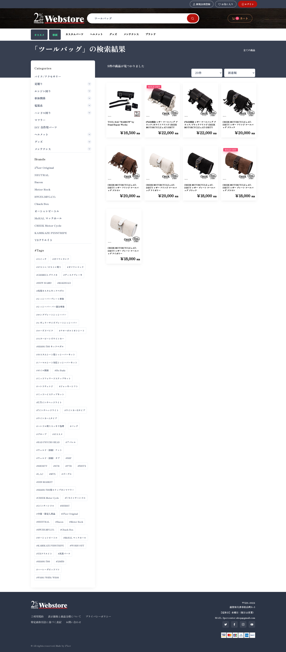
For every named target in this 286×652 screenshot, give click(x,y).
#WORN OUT (77, 545)
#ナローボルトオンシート (71, 330)
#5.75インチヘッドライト (49, 402)
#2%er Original (69, 513)
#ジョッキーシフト (68, 386)
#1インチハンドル (45, 505)
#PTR (68, 465)
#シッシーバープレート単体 (50, 298)
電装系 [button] (62, 105)
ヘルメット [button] (62, 134)
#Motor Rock (76, 521)
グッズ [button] (62, 142)
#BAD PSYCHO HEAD (48, 442)
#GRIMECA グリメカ (46, 274)
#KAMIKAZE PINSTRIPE (50, 545)
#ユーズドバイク (44, 330)
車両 (54, 35)
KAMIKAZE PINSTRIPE (50, 233)
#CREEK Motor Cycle (47, 497)
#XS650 (60, 561)
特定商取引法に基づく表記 (46, 622)
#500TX (82, 465)
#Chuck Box (66, 529)
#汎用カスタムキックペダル (50, 290)
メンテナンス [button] (62, 149)
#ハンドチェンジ (44, 386)
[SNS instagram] (243, 624)
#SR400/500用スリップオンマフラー (55, 489)
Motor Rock (42, 189)
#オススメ (57, 434)
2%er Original (44, 167)
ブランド (150, 34)
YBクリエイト (43, 240)
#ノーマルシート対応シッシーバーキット (56, 362)
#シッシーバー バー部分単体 (50, 306)
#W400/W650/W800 (47, 577)
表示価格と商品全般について (64, 616)
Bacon (38, 182)
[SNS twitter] (225, 624)
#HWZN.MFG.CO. (45, 529)
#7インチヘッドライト (47, 410)
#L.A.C (39, 473)
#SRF (68, 458)
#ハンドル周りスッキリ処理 (50, 426)
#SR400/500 (43, 561)
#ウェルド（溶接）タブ (48, 458)
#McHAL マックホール (74, 537)
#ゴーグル (66, 473)
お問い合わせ (73, 622)
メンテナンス (131, 34)
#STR (56, 465)
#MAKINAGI (64, 282)
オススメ (39, 35)
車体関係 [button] (62, 98)
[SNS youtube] (252, 624)
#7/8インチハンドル (75, 497)
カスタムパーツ (74, 34)
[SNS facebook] (234, 624)
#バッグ (74, 426)
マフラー (39, 120)
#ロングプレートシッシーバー (51, 314)
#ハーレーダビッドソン (48, 569)
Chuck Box (41, 204)
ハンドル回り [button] (62, 113)
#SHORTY (41, 465)
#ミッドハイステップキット (50, 394)
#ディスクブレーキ (72, 274)
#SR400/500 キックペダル (50, 346)
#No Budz (60, 370)
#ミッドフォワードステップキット (53, 378)
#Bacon (59, 521)
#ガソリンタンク (60, 258)
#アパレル (70, 442)
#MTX (52, 473)
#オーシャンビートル (46, 537)
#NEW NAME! (43, 282)
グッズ (113, 34)
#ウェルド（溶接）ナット (49, 449)
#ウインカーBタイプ (74, 410)
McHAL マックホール (48, 218)
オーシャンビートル (46, 211)
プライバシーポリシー (98, 616)
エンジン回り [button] (62, 91)
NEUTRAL (41, 175)
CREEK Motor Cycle (47, 225)
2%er (68, 645)
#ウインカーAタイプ (46, 418)
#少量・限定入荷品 (45, 513)
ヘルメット (96, 34)
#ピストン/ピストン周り (48, 266)
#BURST (65, 505)
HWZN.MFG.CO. (45, 197)
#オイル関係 (42, 370)
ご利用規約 (37, 616)
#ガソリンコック (75, 266)
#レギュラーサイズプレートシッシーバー (56, 322)
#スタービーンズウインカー (50, 338)
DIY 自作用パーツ (45, 127)
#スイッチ (41, 258)
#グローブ (41, 434)
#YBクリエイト (44, 553)
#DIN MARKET (44, 481)
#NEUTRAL (42, 521)
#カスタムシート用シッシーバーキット (55, 354)
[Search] (139, 18)
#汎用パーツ (64, 553)
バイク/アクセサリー (47, 76)
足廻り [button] (62, 84)
